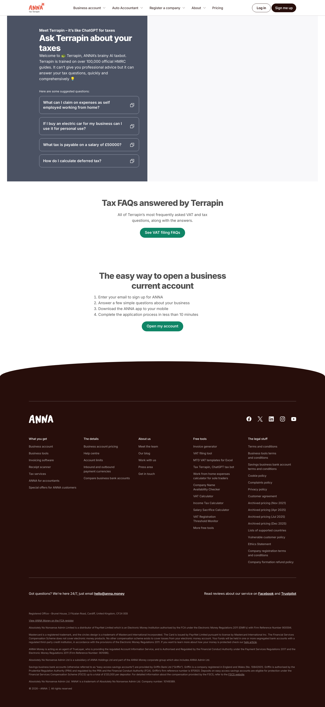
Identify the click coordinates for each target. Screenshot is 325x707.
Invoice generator (205, 446)
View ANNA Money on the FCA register (51, 620)
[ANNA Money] (36, 8)
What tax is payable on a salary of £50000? (82, 144)
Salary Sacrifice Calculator (211, 510)
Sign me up (284, 8)
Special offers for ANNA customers (52, 487)
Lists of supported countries (267, 530)
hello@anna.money (109, 593)
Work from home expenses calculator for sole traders (211, 476)
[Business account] (89, 8)
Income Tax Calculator (208, 503)
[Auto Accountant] (127, 8)
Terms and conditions (262, 446)
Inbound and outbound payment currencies (99, 469)
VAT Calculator (203, 496)
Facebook (266, 593)
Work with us (147, 460)
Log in (261, 8)
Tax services (37, 474)
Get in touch (146, 474)
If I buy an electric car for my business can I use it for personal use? (82, 126)
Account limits (93, 460)
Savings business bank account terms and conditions (269, 467)
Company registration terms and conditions (267, 553)
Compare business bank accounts (107, 478)
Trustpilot (288, 593)
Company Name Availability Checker (206, 487)
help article (250, 642)
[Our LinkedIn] (271, 418)
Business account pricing (101, 446)
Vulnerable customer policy (266, 537)
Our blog (144, 453)
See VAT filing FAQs (162, 232)
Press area (145, 467)
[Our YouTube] (293, 419)
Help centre (91, 453)
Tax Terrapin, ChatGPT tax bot (213, 467)
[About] (198, 8)
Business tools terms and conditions (262, 456)
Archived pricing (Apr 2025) (267, 510)
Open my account (162, 326)
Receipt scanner (40, 467)
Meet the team (148, 446)
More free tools (203, 528)
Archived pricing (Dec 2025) (267, 523)
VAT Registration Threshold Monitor (205, 519)
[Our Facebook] (248, 418)
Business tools (39, 453)
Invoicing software (41, 460)
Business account (41, 446)
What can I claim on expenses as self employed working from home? (76, 105)
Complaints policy (260, 482)
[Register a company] (167, 8)
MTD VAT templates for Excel (213, 460)
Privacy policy (257, 489)
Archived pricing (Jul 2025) (266, 517)
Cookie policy (257, 476)
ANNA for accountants (44, 481)
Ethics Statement (259, 544)
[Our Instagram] (282, 418)
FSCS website (236, 674)
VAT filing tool (202, 453)
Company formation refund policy (271, 562)
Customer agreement (262, 496)
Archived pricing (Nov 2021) (267, 503)
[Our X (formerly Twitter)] (260, 419)
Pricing (217, 8)
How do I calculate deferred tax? (72, 161)
